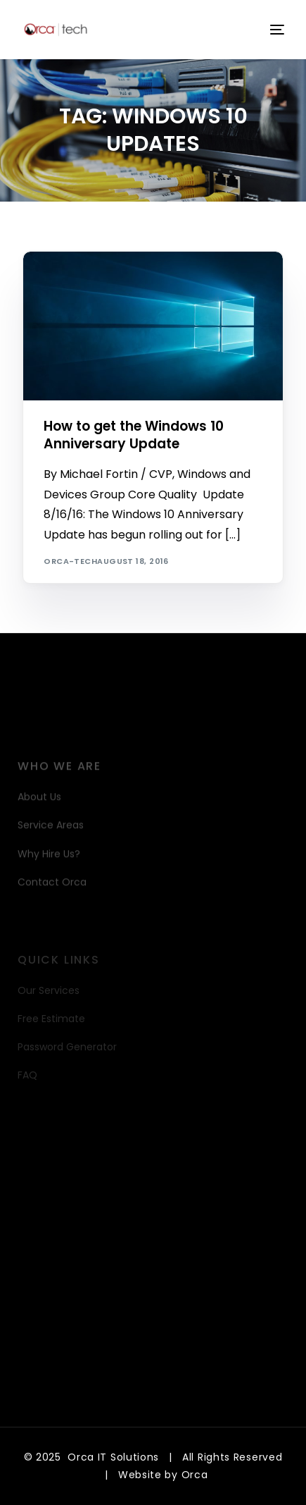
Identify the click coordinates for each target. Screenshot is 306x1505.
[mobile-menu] (275, 29)
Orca (194, 1475)
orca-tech (70, 561)
